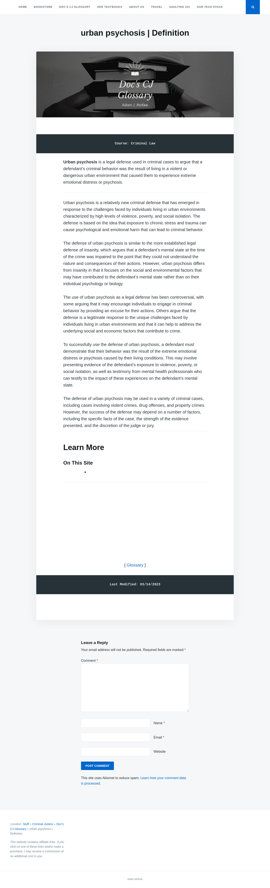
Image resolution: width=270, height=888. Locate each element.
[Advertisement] (135, 518)
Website (160, 751)
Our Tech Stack (210, 6)
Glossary (135, 565)
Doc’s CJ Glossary (74, 6)
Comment (89, 660)
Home (23, 6)
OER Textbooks (109, 6)
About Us (136, 6)
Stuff (26, 824)
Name (159, 723)
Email (159, 737)
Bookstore (43, 6)
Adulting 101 (179, 6)
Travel (156, 6)
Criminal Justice (42, 824)
